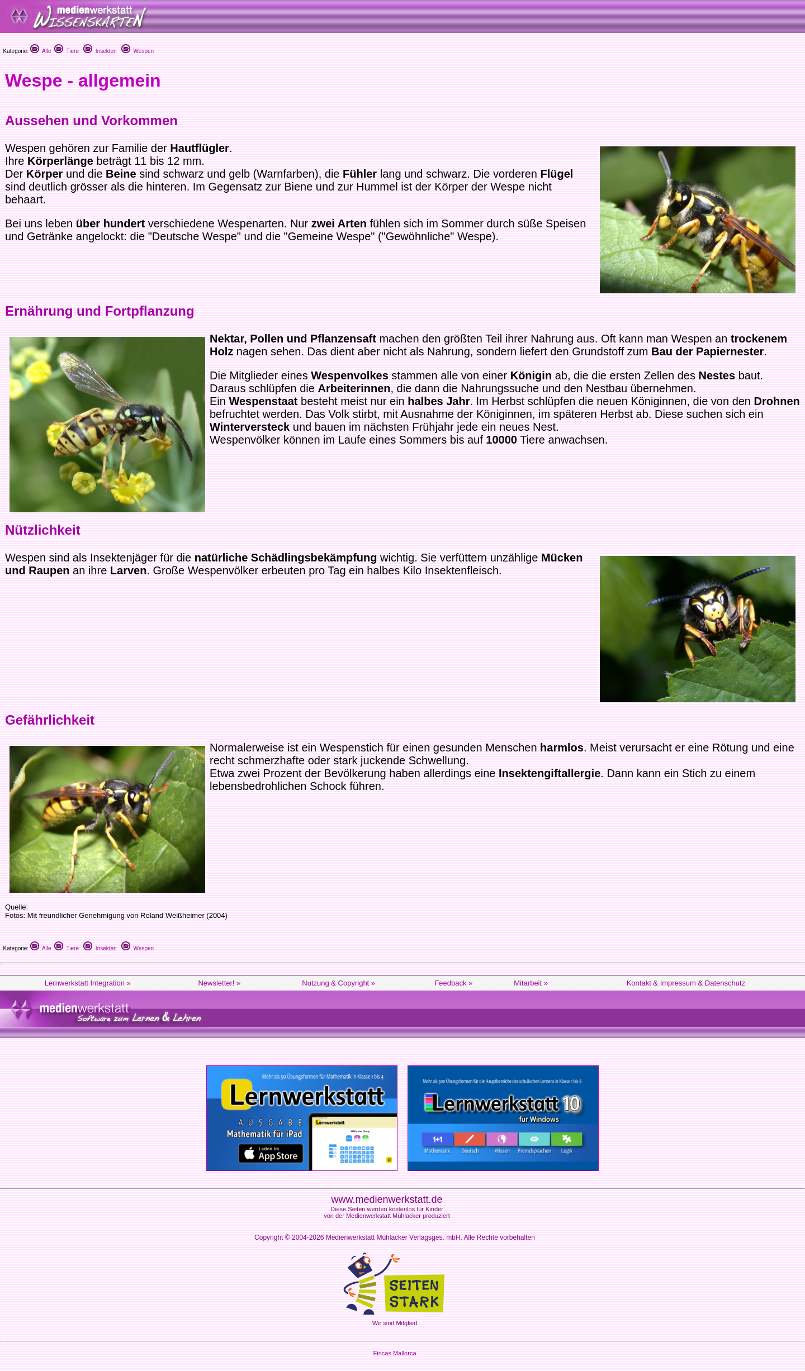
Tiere (66, 51)
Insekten (99, 51)
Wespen (137, 51)
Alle (40, 51)
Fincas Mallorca (394, 1353)
